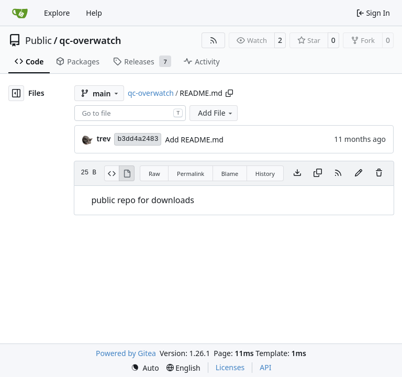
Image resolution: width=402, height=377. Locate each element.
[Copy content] (317, 173)
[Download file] (297, 173)
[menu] (145, 368)
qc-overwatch (90, 40)
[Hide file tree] (16, 93)
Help (94, 13)
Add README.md (194, 140)
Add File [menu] (215, 113)
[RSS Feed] (214, 40)
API (265, 367)
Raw (154, 174)
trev (103, 138)
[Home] (20, 13)
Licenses (230, 367)
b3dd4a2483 (137, 139)
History (265, 174)
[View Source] (111, 173)
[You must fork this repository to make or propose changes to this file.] (358, 173)
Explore (57, 13)
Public (38, 40)
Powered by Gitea (126, 353)
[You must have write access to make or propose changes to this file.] (379, 173)
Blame (230, 174)
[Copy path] (229, 93)
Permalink (190, 174)
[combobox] (130, 113)
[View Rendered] (127, 173)
